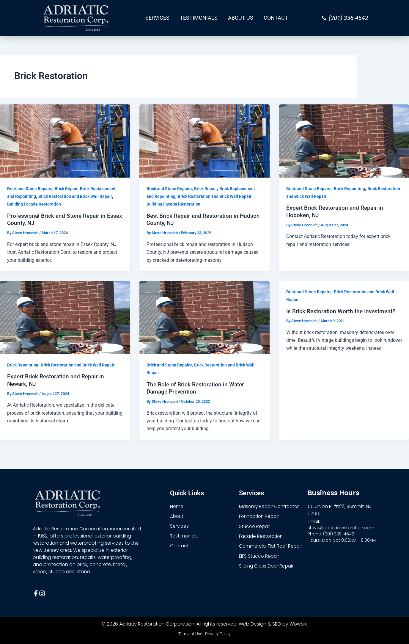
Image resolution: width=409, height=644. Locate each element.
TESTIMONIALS (199, 18)
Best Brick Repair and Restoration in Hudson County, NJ (194, 219)
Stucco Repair (255, 526)
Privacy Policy (218, 634)
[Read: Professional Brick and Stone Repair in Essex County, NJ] (65, 140)
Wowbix (298, 624)
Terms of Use (190, 634)
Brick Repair (66, 188)
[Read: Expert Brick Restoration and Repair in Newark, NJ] (65, 317)
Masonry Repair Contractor (270, 505)
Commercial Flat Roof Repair (271, 546)
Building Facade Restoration (34, 204)
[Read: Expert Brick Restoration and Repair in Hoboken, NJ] (344, 140)
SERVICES (157, 18)
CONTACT (276, 18)
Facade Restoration (262, 536)
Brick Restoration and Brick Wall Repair (75, 196)
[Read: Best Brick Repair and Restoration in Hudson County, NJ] (204, 140)
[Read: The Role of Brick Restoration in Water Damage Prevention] (204, 317)
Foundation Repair (260, 516)
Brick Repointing (349, 188)
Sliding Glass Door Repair (267, 566)
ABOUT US (240, 18)
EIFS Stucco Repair (260, 556)
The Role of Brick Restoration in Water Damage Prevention (197, 387)
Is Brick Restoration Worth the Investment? (343, 310)
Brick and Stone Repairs (29, 188)
